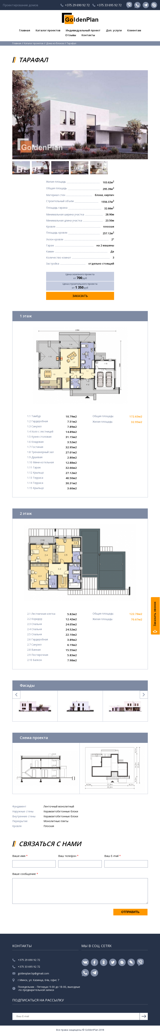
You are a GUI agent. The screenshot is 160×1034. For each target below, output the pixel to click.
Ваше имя (20, 855)
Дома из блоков (55, 43)
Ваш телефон (68, 855)
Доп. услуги (115, 30)
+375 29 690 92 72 (77, 5)
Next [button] (144, 695)
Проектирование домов (20, 5)
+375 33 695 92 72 (109, 5)
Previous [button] (16, 695)
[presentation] (40, 915)
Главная (23, 30)
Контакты (88, 35)
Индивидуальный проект (83, 30)
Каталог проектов (47, 30)
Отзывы (70, 35)
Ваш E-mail (112, 855)
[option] (80, 114)
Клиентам (135, 30)
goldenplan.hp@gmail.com (33, 973)
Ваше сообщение (25, 873)
